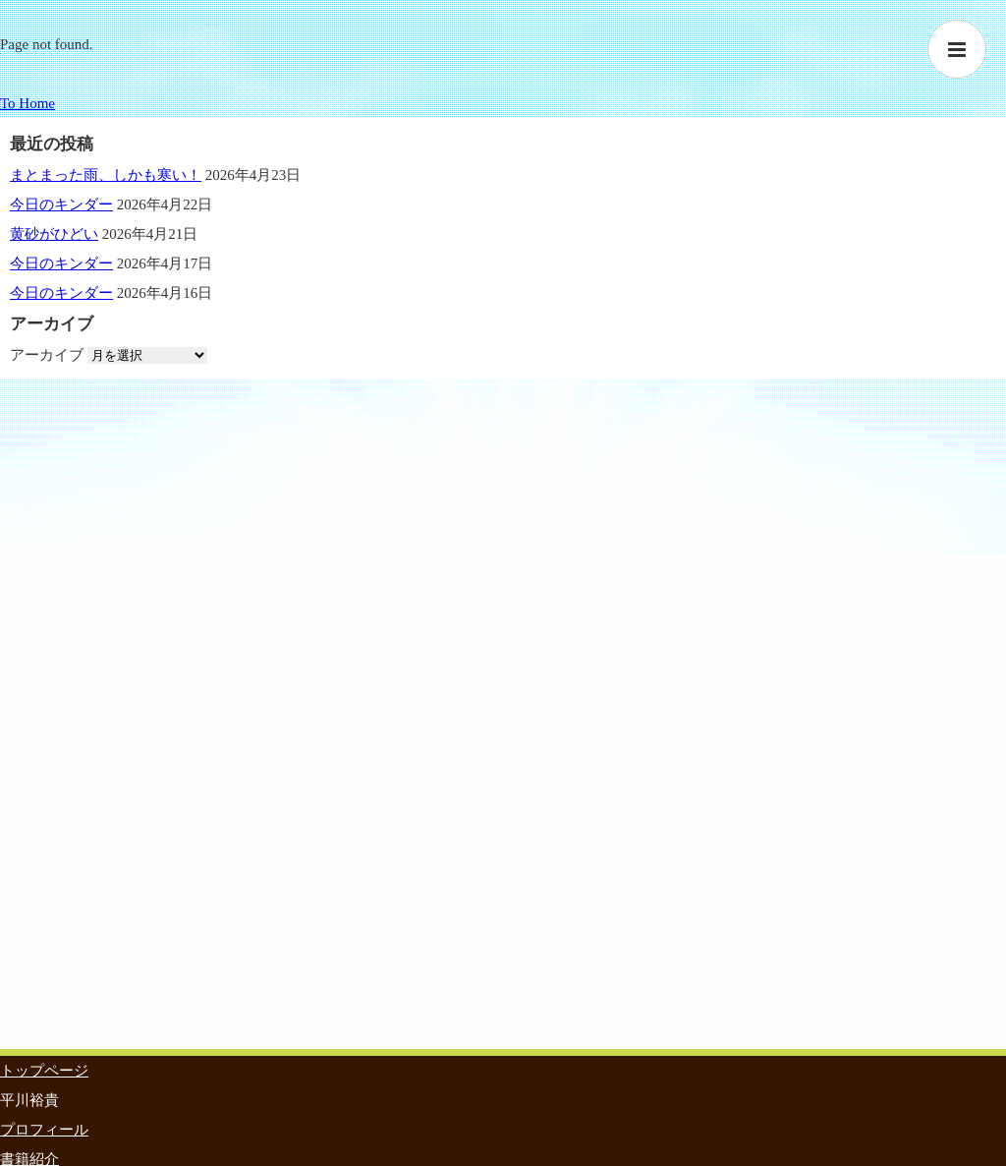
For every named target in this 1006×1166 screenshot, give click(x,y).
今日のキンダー (61, 204)
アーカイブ (47, 355)
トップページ (44, 1071)
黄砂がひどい (54, 234)
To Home (27, 103)
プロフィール (44, 1129)
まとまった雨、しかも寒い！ (105, 175)
